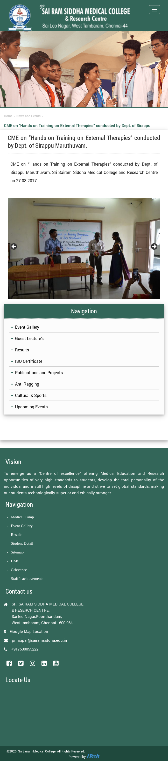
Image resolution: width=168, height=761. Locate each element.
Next (154, 247)
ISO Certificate (28, 361)
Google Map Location (29, 631)
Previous (14, 247)
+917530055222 (24, 649)
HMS (15, 561)
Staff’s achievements (27, 579)
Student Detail (22, 543)
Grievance (19, 570)
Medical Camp (22, 517)
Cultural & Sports (30, 395)
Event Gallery (27, 327)
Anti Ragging (27, 384)
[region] (84, 248)
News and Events (28, 116)
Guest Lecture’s (29, 338)
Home (8, 116)
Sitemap (17, 552)
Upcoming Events (31, 406)
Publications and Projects (39, 372)
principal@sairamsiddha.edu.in (39, 640)
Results (22, 349)
